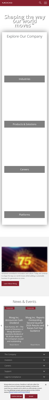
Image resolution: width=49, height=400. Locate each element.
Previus (1, 325)
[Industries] (24, 61)
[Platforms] (24, 196)
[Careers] (24, 151)
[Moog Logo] (7, 2)
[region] (24, 390)
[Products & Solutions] (24, 106)
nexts (47, 325)
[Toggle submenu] (44, 354)
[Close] (46, 384)
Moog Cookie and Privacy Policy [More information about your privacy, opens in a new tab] (19, 392)
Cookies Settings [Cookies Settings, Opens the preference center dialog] (16, 396)
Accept (31, 396)
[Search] (40, 2)
